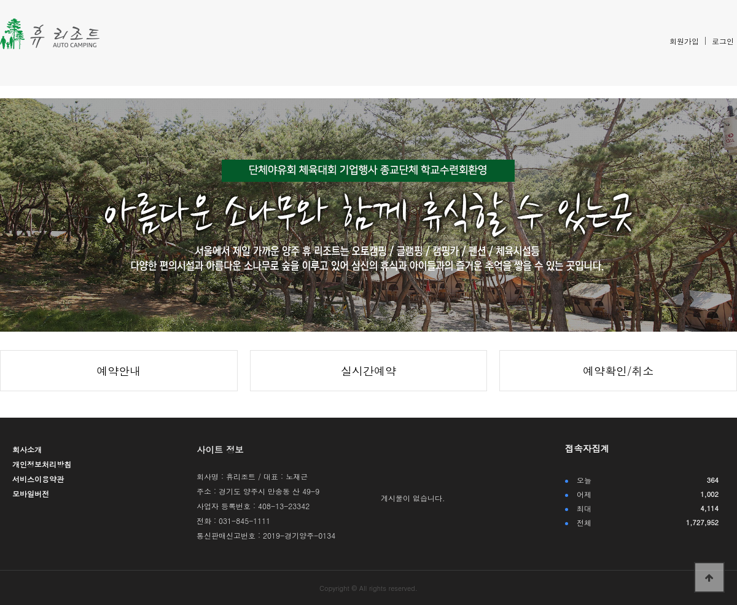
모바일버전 (30, 493)
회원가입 (684, 41)
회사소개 (27, 449)
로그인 (723, 41)
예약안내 (118, 370)
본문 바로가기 (0, 0)
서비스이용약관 (38, 479)
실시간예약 (368, 370)
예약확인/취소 (618, 370)
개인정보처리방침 (41, 464)
